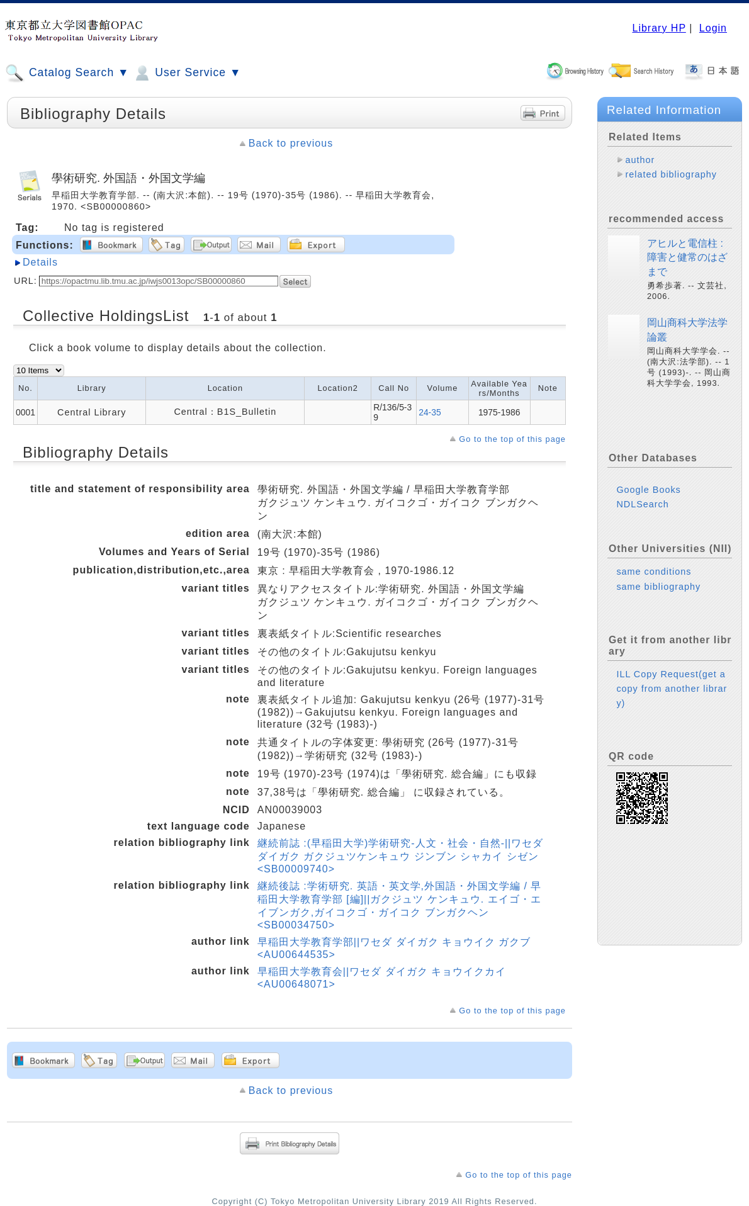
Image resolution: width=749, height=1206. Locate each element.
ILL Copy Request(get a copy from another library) (671, 688)
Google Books (648, 490)
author (640, 160)
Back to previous (291, 143)
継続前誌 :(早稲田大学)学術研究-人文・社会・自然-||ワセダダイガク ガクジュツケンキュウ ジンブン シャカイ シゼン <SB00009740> (400, 856)
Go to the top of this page (512, 439)
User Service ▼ (186, 73)
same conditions (653, 571)
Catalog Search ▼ (67, 73)
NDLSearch (642, 504)
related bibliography (671, 174)
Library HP (658, 28)
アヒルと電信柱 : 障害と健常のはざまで (687, 257)
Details (40, 262)
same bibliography (658, 587)
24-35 (430, 412)
